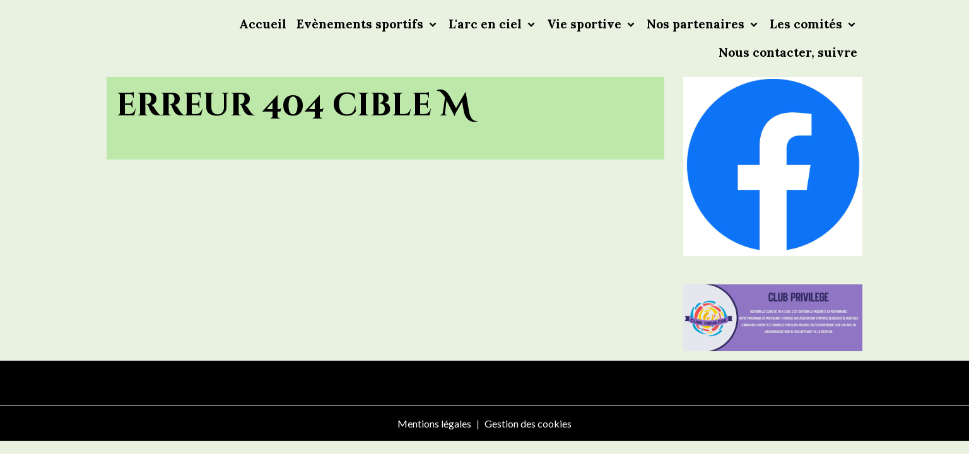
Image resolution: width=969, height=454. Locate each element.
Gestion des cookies (528, 423)
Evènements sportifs (361, 24)
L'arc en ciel (487, 24)
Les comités (807, 24)
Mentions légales (434, 423)
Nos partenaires (697, 24)
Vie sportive (586, 24)
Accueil (262, 24)
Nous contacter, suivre (788, 52)
